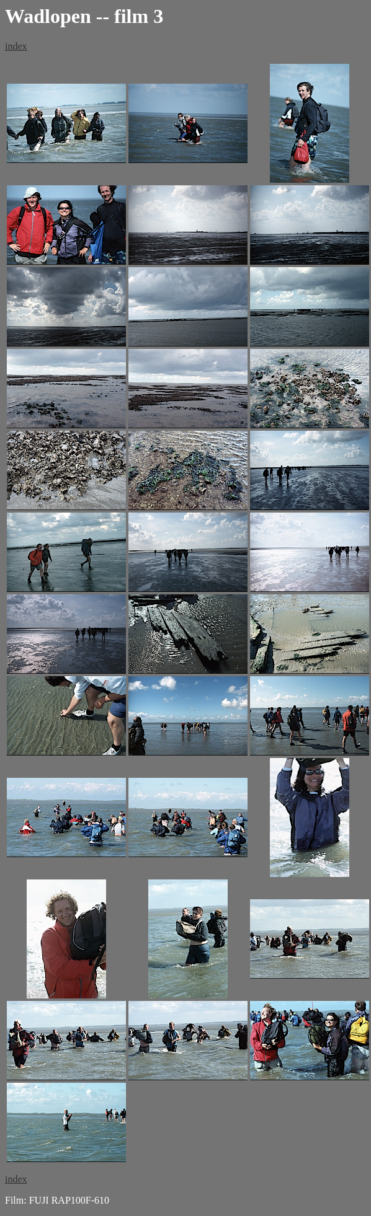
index (16, 46)
